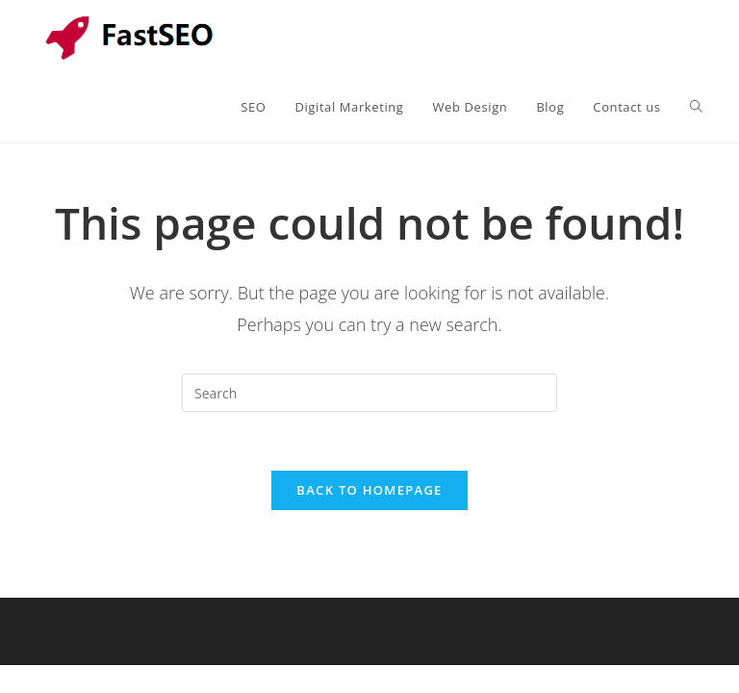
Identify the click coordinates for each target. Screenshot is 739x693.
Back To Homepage (369, 490)
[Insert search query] (369, 392)
